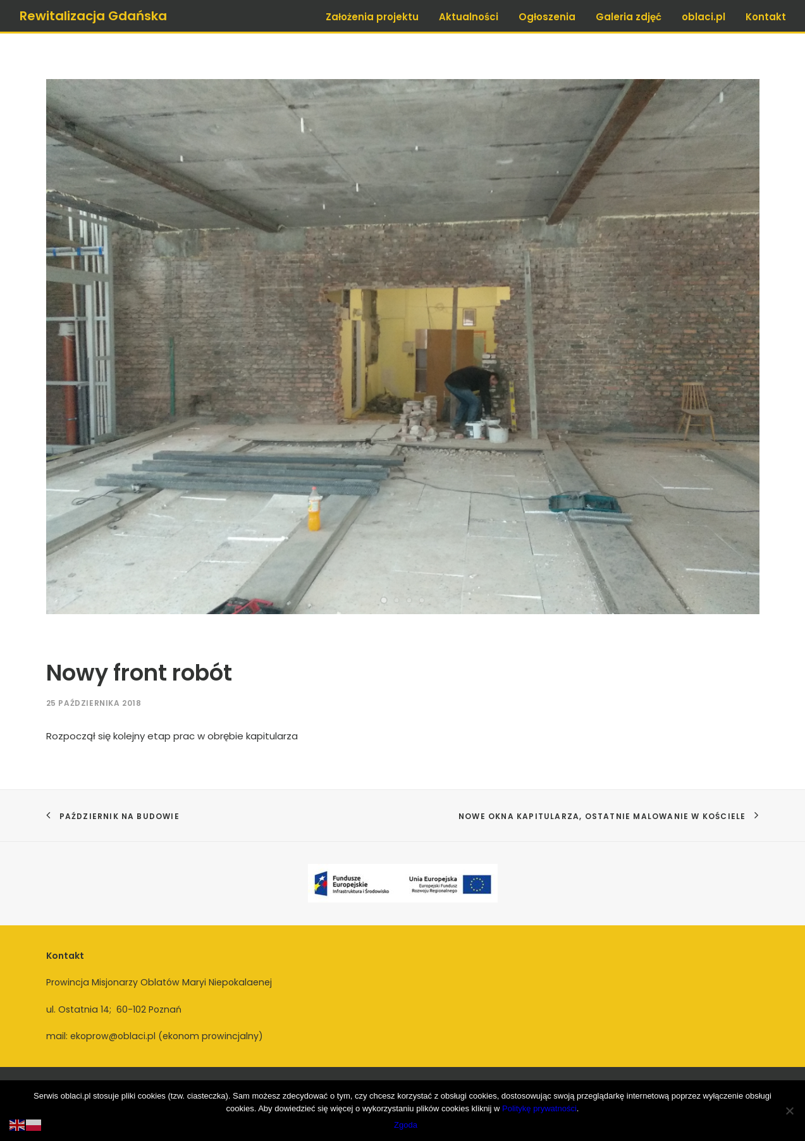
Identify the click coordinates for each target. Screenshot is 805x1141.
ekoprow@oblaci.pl (113, 1036)
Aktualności (468, 16)
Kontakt (766, 16)
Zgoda (405, 1125)
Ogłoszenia (547, 16)
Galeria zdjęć (628, 16)
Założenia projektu (372, 16)
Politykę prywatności (539, 1108)
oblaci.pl (703, 16)
